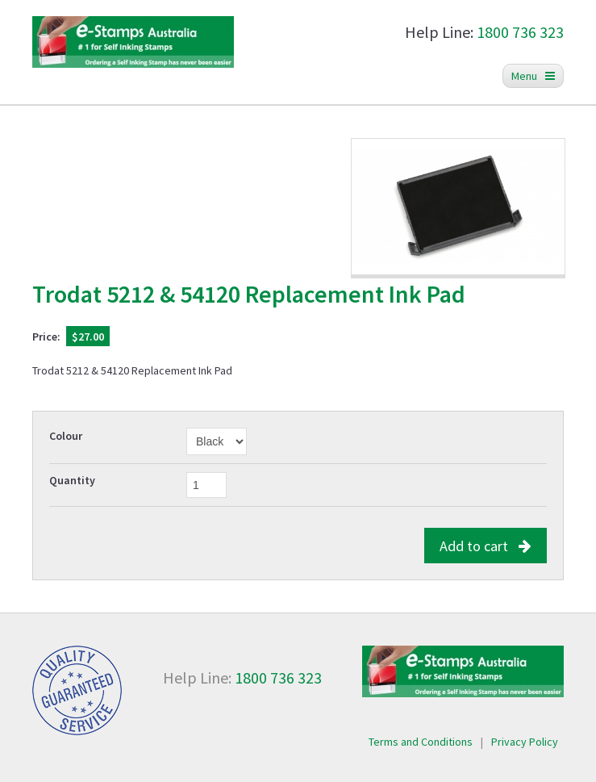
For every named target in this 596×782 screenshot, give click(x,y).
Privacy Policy (524, 741)
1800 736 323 (520, 32)
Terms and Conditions (421, 741)
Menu (533, 76)
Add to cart (485, 546)
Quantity (72, 480)
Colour (65, 436)
